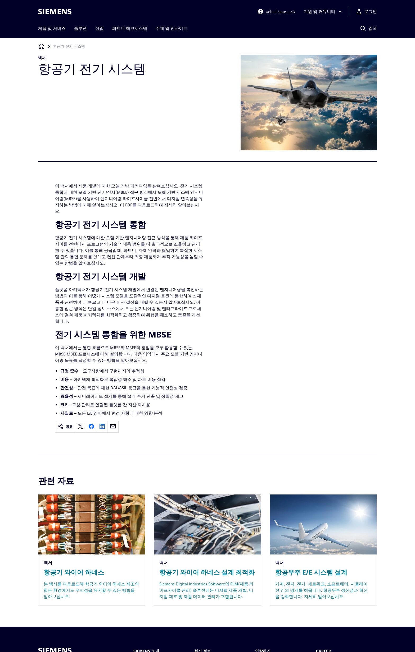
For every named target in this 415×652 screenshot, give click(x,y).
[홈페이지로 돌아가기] (41, 46)
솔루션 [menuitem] (80, 28)
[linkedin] (102, 426)
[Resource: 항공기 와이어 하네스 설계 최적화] (207, 549)
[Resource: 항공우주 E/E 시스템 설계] (323, 549)
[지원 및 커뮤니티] (323, 11)
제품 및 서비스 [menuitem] (52, 28)
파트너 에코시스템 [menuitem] (129, 28)
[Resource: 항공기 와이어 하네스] (91, 549)
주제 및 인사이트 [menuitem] (171, 28)
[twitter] (80, 426)
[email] (113, 426)
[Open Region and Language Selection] (276, 11)
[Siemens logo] (54, 11)
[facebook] (91, 426)
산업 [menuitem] (99, 28)
